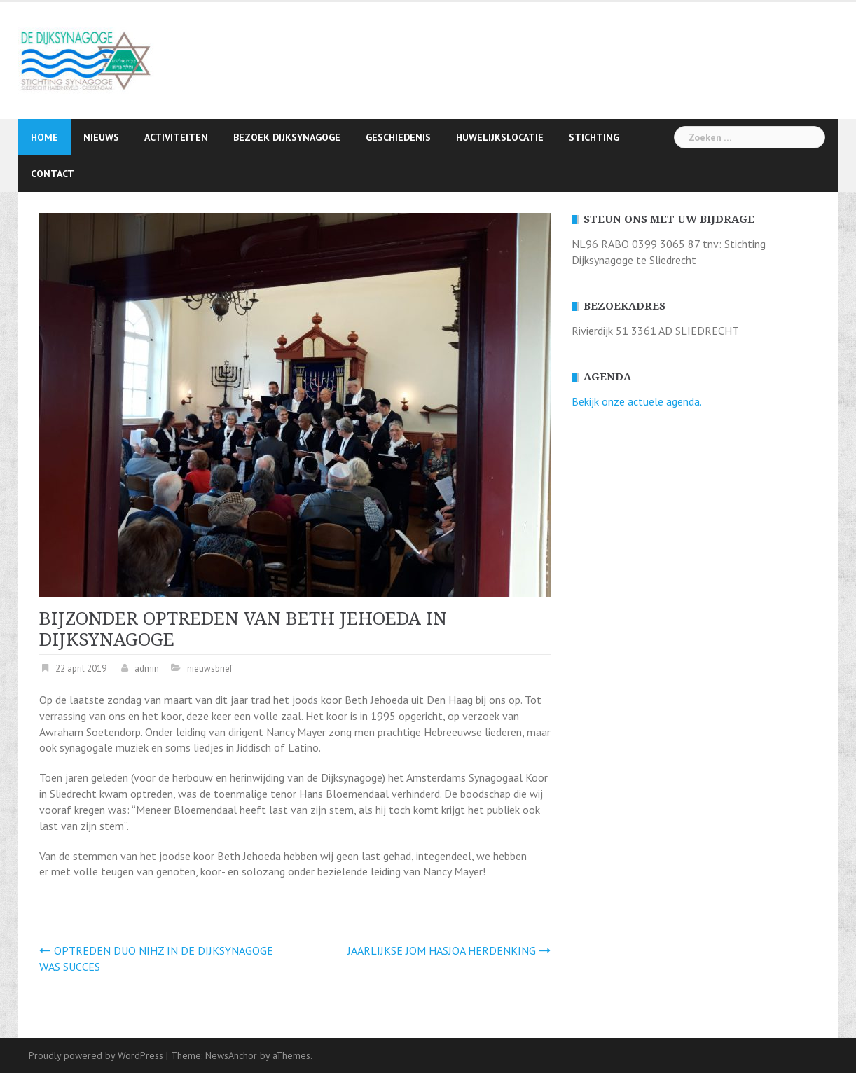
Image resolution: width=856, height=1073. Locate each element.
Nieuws (101, 137)
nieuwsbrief (210, 668)
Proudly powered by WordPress (96, 1055)
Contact (52, 173)
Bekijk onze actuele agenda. (637, 401)
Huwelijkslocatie (500, 137)
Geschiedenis (398, 137)
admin (146, 668)
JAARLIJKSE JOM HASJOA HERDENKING (441, 950)
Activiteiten (176, 137)
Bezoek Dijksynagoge (286, 137)
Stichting (594, 137)
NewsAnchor (231, 1055)
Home (44, 137)
